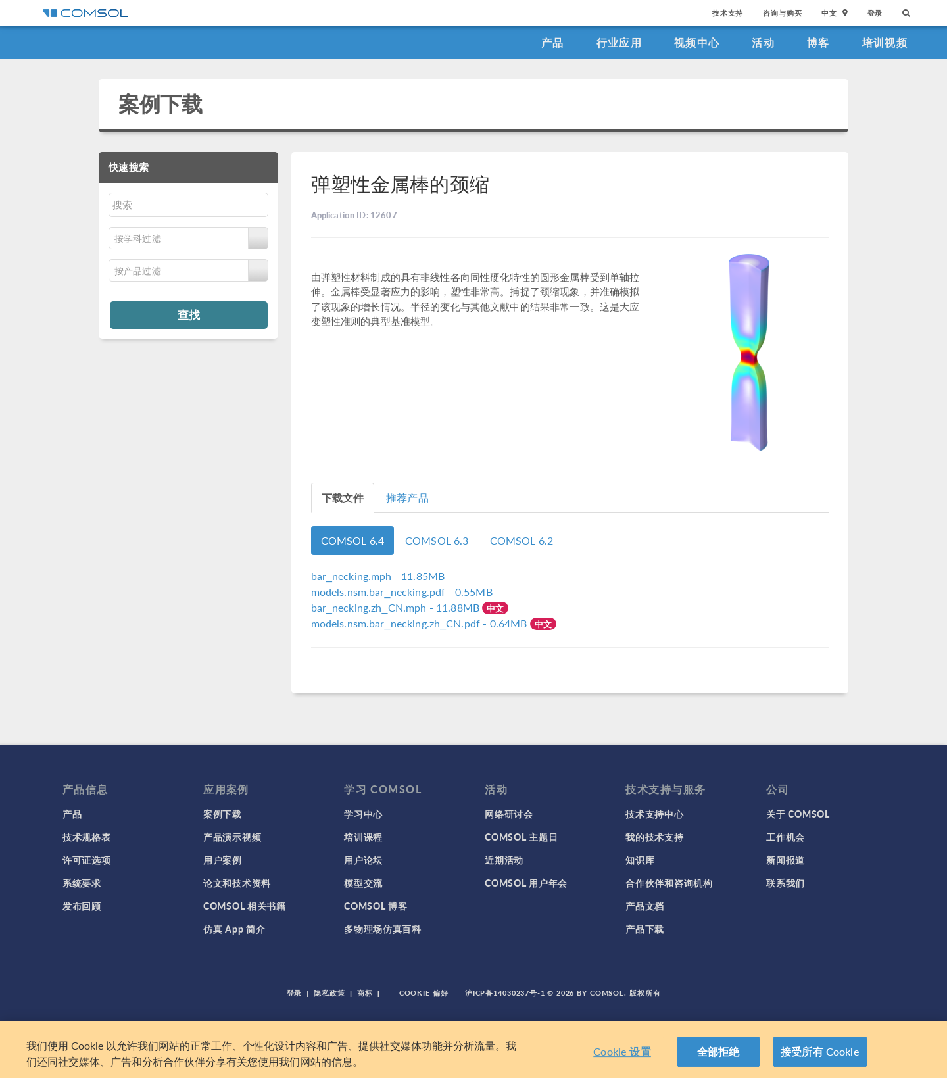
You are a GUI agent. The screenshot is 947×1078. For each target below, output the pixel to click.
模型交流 (363, 882)
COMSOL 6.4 (353, 540)
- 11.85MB (378, 575)
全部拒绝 (718, 1051)
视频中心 (696, 42)
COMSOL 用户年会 (526, 882)
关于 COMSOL (797, 813)
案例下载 (160, 103)
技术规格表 (86, 836)
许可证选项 (86, 859)
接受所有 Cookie (820, 1051)
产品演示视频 (232, 836)
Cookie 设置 (621, 1051)
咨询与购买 (782, 13)
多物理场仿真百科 (383, 928)
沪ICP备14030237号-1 (505, 993)
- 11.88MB (397, 607)
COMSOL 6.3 (437, 540)
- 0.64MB (420, 623)
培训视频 (885, 42)
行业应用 (619, 42)
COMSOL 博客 (375, 905)
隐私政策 (329, 993)
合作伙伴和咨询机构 (668, 882)
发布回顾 (81, 905)
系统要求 (81, 882)
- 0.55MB (402, 591)
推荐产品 (407, 497)
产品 (552, 42)
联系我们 (785, 882)
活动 (763, 42)
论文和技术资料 (237, 882)
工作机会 (785, 836)
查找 (189, 314)
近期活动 (504, 859)
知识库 (639, 859)
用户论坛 (363, 859)
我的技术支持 (654, 836)
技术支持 (727, 13)
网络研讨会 (509, 813)
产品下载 (644, 928)
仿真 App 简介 (234, 928)
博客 (818, 42)
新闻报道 (785, 859)
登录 (875, 13)
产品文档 (644, 905)
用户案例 (222, 859)
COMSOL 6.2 (522, 540)
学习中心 (363, 813)
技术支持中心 (654, 813)
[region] (473, 1049)
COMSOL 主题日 (521, 836)
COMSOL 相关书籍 (244, 905)
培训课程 (363, 836)
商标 (365, 993)
